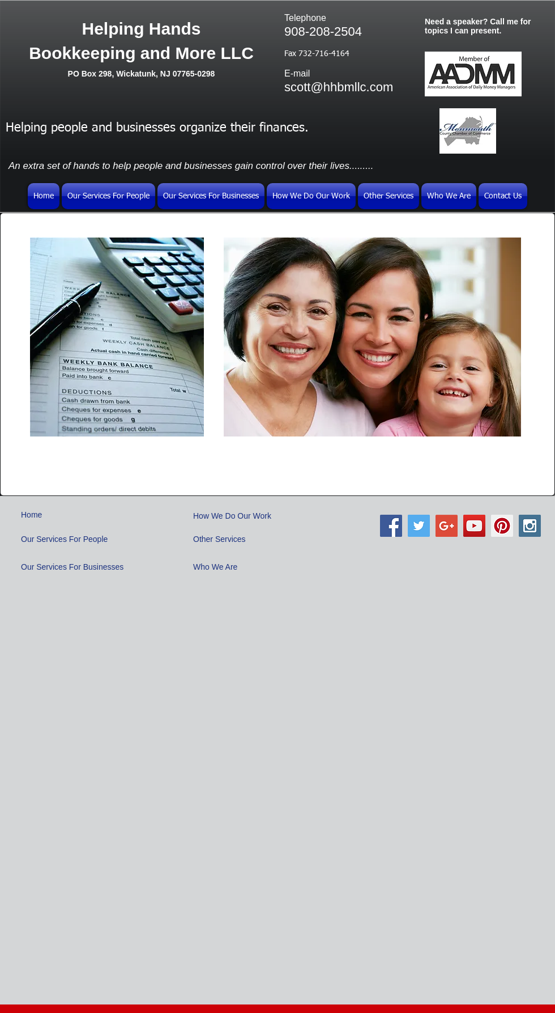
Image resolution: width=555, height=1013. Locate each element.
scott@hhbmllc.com (338, 87)
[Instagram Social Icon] (530, 526)
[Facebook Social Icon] (391, 526)
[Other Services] (221, 539)
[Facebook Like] (470, 569)
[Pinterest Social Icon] (502, 526)
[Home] (64, 515)
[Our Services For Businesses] (77, 567)
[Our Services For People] (68, 539)
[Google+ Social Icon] (447, 526)
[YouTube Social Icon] (474, 526)
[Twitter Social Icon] (419, 526)
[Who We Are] (221, 567)
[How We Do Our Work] (236, 516)
